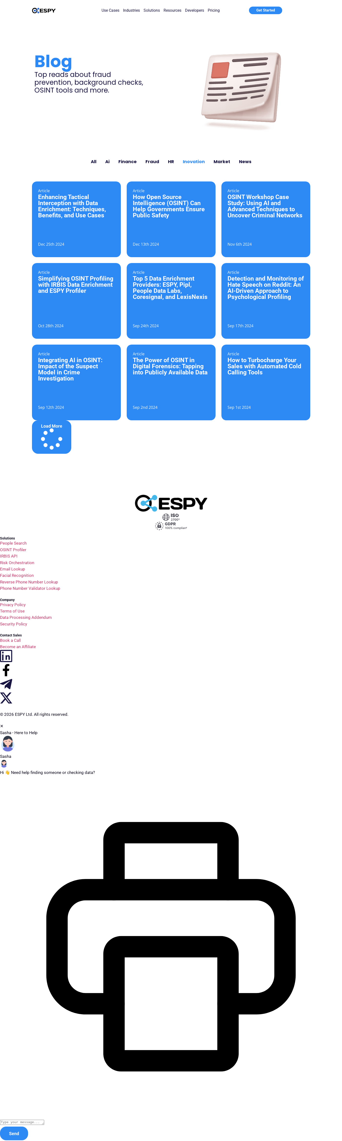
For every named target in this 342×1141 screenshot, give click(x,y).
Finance (127, 161)
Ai (107, 161)
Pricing (214, 10)
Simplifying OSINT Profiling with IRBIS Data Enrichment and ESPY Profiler (75, 284)
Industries (131, 10)
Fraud (152, 161)
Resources (172, 10)
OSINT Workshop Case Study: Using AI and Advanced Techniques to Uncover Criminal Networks (265, 206)
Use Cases (110, 10)
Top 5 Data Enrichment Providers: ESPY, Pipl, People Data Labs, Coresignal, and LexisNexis (170, 287)
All (93, 161)
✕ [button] (1, 726)
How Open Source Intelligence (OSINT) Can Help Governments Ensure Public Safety (169, 206)
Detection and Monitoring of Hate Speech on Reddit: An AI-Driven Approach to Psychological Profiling (266, 287)
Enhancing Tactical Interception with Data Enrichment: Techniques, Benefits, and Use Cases (72, 206)
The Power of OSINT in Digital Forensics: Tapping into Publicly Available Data (170, 366)
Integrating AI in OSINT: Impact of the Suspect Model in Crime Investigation (70, 369)
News (245, 161)
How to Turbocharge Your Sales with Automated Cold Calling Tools (264, 366)
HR (171, 161)
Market (222, 161)
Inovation (194, 161)
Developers (194, 10)
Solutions (152, 10)
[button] (51, 437)
